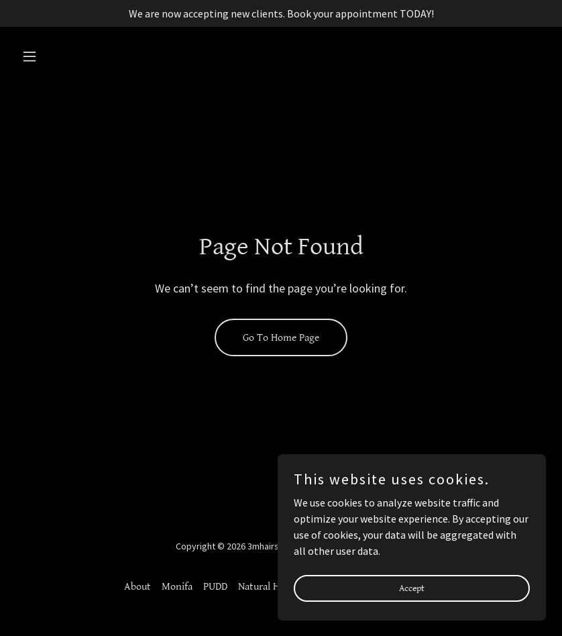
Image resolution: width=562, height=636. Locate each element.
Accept (412, 587)
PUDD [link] (215, 586)
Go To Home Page (281, 337)
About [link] (137, 586)
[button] (56, 56)
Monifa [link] (177, 586)
